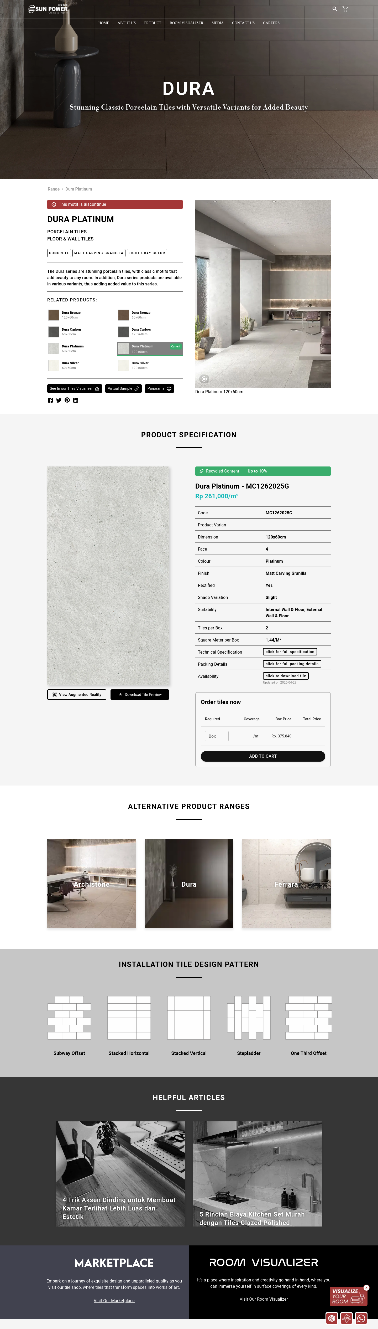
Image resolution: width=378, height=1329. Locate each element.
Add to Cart (263, 756)
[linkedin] (75, 400)
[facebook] (50, 400)
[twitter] (59, 400)
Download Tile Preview (140, 694)
